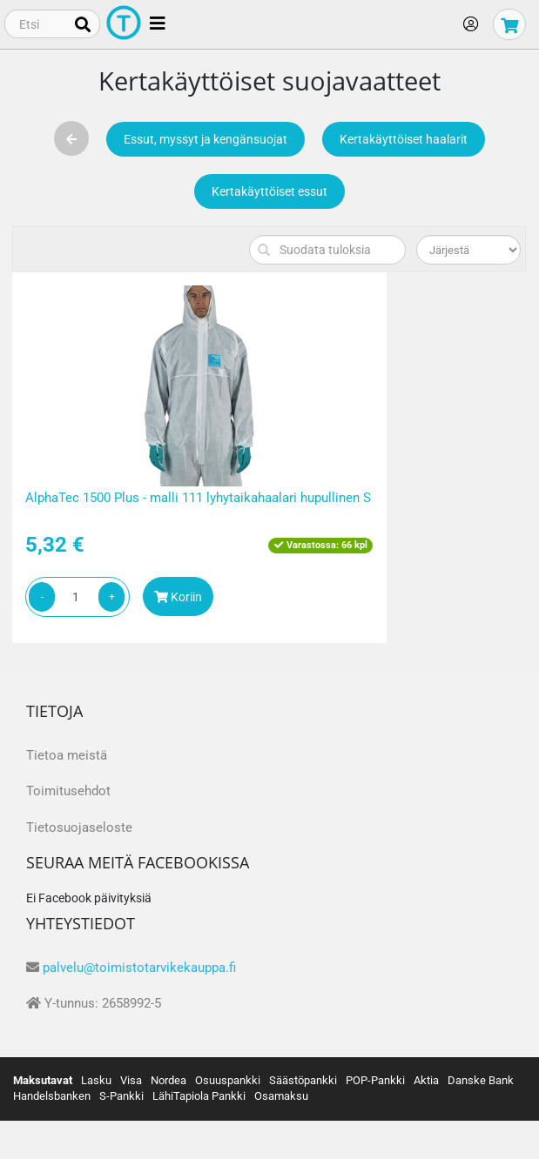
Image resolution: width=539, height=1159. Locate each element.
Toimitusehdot (68, 791)
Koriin (178, 597)
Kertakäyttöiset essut (269, 191)
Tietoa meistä (66, 755)
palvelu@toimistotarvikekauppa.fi (139, 967)
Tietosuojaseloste (79, 827)
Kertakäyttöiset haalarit (404, 139)
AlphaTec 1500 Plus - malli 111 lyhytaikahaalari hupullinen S (198, 498)
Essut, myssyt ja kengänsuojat (205, 139)
